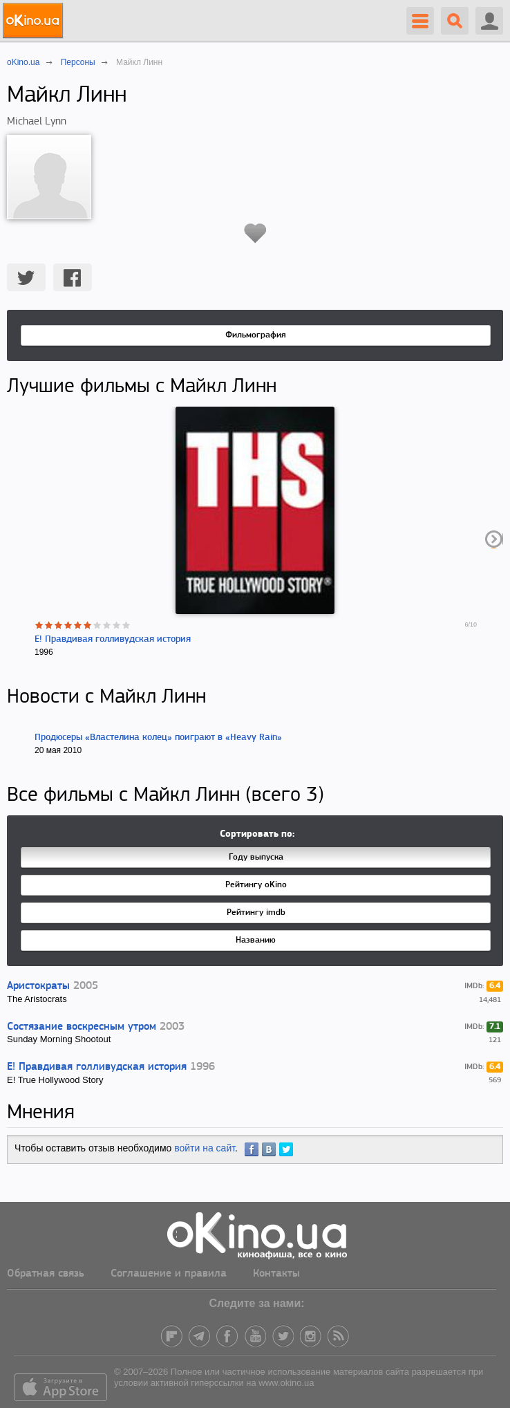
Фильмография (255, 335)
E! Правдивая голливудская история (113, 639)
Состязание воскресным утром (81, 1026)
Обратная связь (45, 1273)
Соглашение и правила (169, 1273)
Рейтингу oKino (256, 884)
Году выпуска (256, 857)
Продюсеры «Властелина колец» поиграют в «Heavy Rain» (158, 737)
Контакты (276, 1273)
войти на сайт (204, 1148)
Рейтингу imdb (256, 912)
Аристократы (38, 986)
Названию (256, 940)
